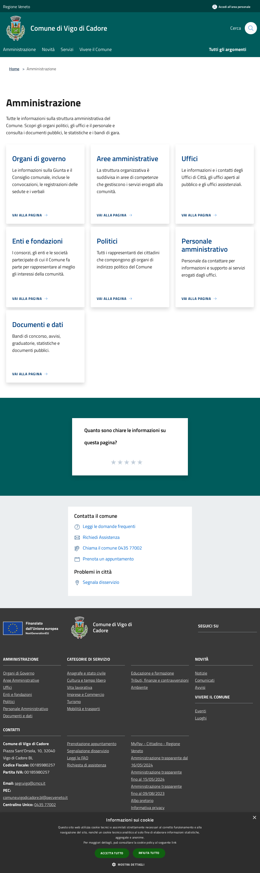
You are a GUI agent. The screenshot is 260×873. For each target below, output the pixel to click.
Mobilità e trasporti (83, 709)
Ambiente (139, 687)
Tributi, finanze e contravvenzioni (160, 680)
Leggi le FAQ (77, 758)
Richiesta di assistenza (86, 765)
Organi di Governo (18, 673)
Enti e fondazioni (17, 694)
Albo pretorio (142, 800)
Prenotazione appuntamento (91, 744)
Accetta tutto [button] (112, 853)
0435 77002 (45, 804)
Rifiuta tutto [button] (149, 852)
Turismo (74, 701)
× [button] (254, 818)
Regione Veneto (16, 7)
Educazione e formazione (152, 673)
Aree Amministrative (21, 680)
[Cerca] (251, 28)
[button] (130, 864)
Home (14, 69)
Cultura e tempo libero (86, 680)
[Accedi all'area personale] (231, 7)
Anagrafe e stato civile (86, 673)
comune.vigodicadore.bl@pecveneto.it (35, 797)
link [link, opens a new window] (174, 842)
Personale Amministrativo (25, 709)
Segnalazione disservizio (88, 751)
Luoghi (201, 718)
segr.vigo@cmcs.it (30, 783)
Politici (9, 701)
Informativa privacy (148, 807)
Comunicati (205, 680)
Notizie (201, 673)
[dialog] (130, 842)
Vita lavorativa (79, 687)
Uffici (7, 687)
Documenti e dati (17, 716)
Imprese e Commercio (85, 694)
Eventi (200, 711)
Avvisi (200, 687)
